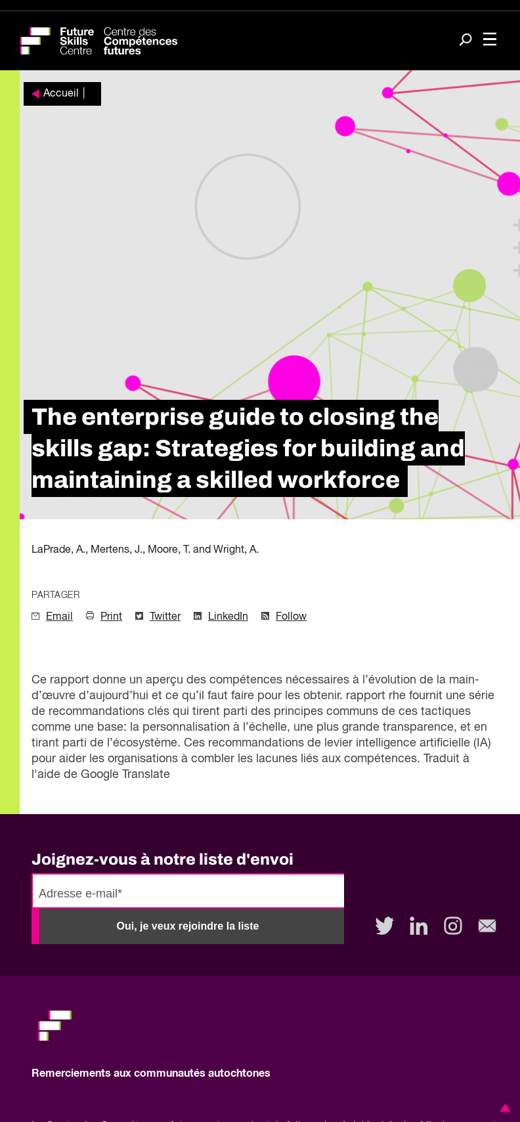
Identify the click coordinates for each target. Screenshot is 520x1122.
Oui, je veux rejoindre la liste (188, 926)
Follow (291, 617)
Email (59, 617)
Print (111, 617)
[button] (503, 1107)
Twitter (165, 617)
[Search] (465, 41)
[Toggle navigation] (489, 41)
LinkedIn (228, 617)
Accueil (61, 94)
